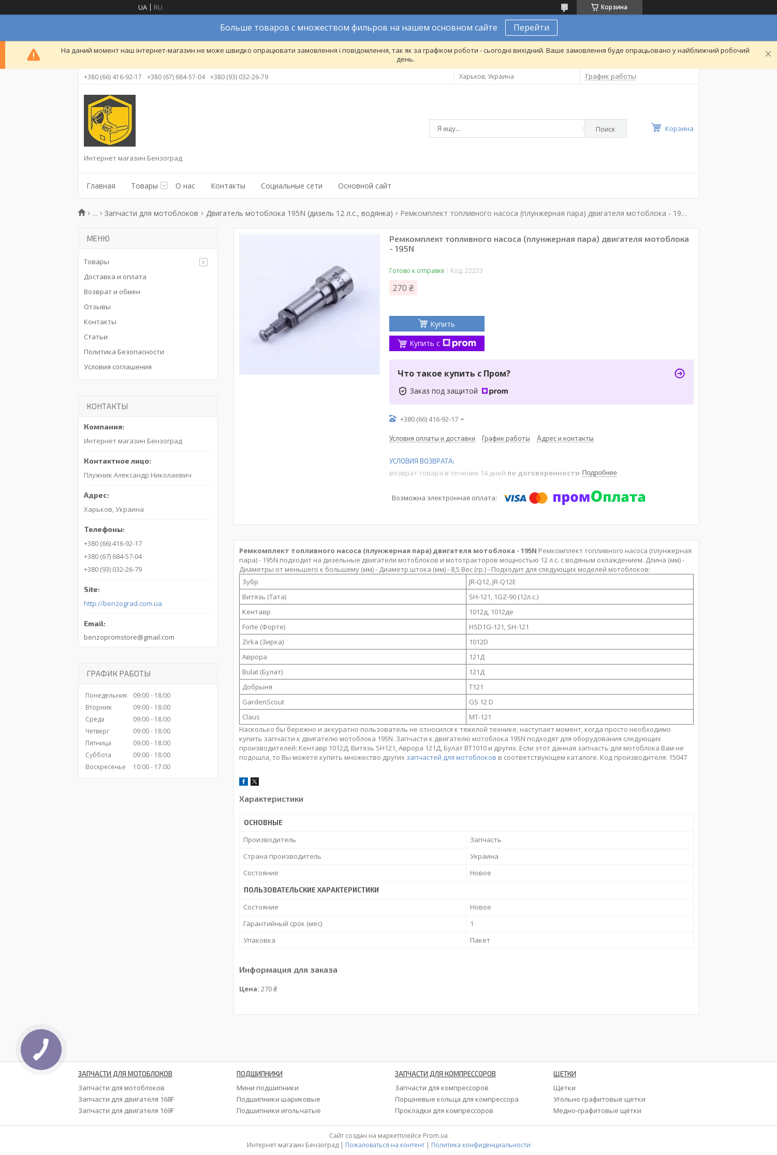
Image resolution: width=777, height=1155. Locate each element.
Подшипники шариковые (278, 1099)
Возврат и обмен (112, 291)
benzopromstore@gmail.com (129, 637)
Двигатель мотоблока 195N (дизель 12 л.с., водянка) (299, 213)
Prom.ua (435, 1135)
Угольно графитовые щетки (599, 1099)
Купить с (442, 343)
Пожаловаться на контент (384, 1144)
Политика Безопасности (124, 351)
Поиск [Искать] (605, 129)
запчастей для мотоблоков (451, 757)
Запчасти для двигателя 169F (126, 1110)
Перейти (531, 27)
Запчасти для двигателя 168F (126, 1099)
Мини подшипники (268, 1087)
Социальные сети (291, 186)
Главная (100, 186)
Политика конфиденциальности (481, 1144)
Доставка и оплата (115, 276)
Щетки (564, 1087)
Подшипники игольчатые (279, 1110)
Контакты (228, 186)
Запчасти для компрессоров (442, 1087)
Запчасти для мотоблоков (151, 213)
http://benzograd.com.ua (123, 603)
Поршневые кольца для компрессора (457, 1099)
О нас (185, 186)
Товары (144, 186)
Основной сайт (364, 186)
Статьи (96, 336)
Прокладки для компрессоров (444, 1110)
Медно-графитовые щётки (597, 1110)
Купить (442, 324)
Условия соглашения (118, 366)
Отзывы (97, 306)
